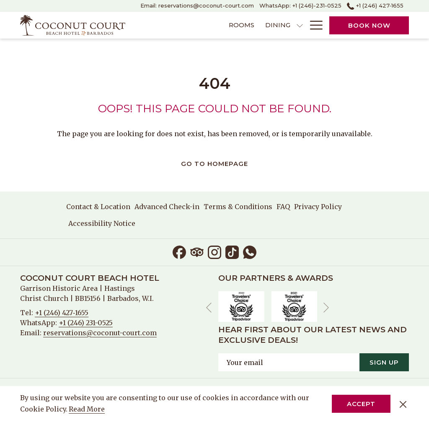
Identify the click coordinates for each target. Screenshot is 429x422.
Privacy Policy (318, 206)
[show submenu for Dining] (252, 25)
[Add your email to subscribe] (288, 362)
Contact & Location (98, 206)
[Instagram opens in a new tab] (214, 251)
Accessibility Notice (101, 223)
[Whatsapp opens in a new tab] (249, 251)
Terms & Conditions (238, 206)
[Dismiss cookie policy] (403, 404)
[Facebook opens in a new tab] (179, 251)
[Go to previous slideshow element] (209, 308)
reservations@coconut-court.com (100, 333)
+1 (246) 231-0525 (86, 322)
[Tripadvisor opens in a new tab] (197, 251)
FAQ (283, 206)
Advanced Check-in (166, 206)
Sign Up (384, 362)
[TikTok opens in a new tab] (232, 251)
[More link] (313, 25)
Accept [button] (361, 404)
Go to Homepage (214, 164)
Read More (87, 409)
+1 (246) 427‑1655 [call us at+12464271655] (375, 5)
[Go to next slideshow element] (326, 308)
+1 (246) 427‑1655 (61, 312)
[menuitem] (193, 25)
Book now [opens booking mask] (369, 25)
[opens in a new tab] (241, 306)
